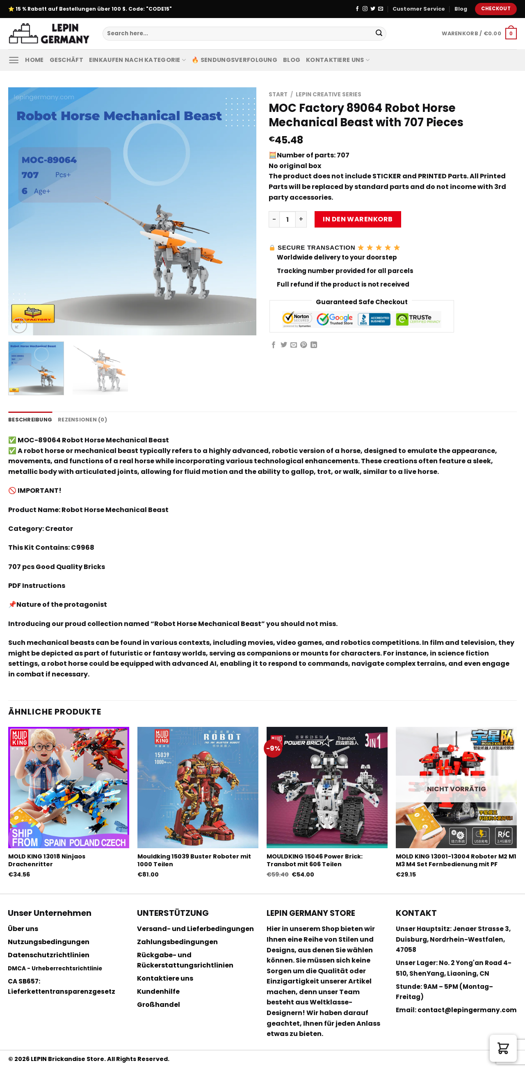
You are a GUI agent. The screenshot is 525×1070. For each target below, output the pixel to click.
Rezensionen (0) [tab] (82, 419)
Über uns (23, 928)
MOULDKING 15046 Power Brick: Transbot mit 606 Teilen (315, 860)
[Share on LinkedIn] (313, 345)
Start (278, 94)
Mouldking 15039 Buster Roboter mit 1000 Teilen (194, 860)
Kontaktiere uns (338, 60)
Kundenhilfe (158, 991)
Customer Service (419, 8)
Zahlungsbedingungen (177, 942)
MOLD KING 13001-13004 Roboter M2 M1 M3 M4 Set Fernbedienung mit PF (456, 860)
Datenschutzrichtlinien (48, 955)
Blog (460, 8)
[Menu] (13, 60)
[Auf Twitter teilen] (284, 345)
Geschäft (66, 60)
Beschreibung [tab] (30, 419)
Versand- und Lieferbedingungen (195, 928)
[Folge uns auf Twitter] (372, 9)
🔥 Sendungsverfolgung (234, 60)
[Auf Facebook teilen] (273, 345)
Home (34, 60)
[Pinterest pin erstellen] (303, 345)
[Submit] (379, 34)
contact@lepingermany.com (467, 1010)
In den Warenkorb (358, 219)
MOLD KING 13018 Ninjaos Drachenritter (46, 860)
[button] (503, 1048)
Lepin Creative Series (328, 94)
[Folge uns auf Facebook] (357, 9)
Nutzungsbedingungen (48, 942)
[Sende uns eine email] (380, 9)
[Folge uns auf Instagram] (365, 9)
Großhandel (158, 1004)
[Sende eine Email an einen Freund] (293, 345)
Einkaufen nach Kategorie (137, 60)
